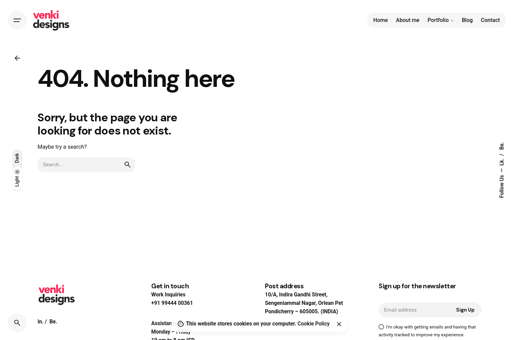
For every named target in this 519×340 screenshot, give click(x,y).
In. (41, 322)
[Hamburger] (17, 20)
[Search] (17, 322)
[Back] (17, 58)
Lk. (502, 161)
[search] (127, 164)
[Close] (339, 324)
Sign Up (465, 310)
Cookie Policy (313, 324)
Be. (502, 146)
